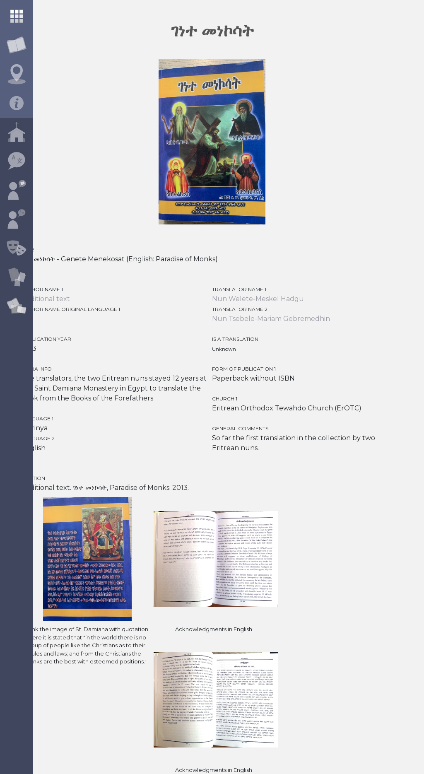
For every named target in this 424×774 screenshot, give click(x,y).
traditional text (45, 299)
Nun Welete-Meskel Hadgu (258, 299)
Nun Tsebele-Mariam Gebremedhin (271, 319)
